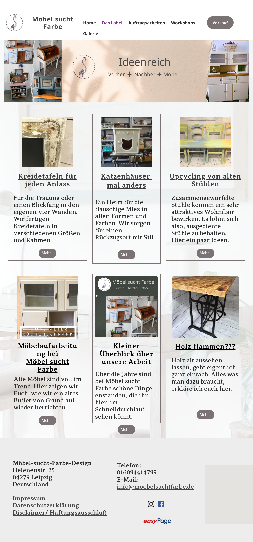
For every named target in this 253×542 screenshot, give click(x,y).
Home (89, 23)
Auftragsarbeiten (146, 23)
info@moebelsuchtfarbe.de (155, 486)
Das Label (112, 23)
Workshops (183, 23)
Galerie (90, 33)
